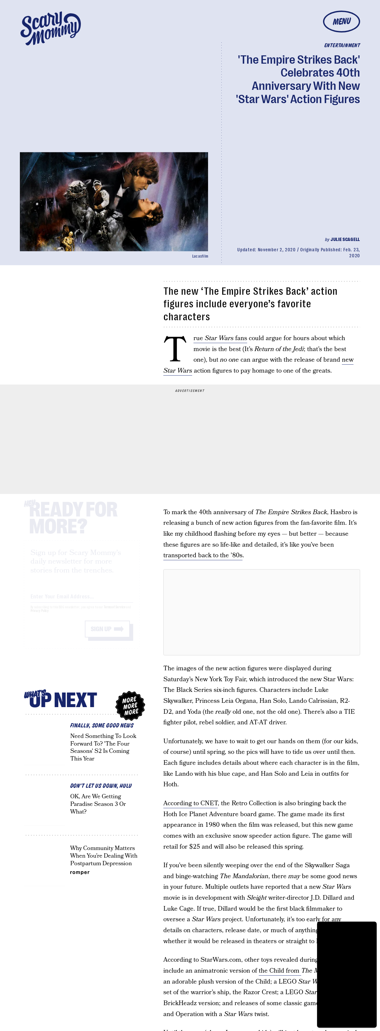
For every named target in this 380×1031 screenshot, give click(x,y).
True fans (220, 338)
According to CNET (190, 803)
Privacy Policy (39, 617)
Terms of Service (114, 613)
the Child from (280, 970)
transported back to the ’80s (203, 555)
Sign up (101, 635)
